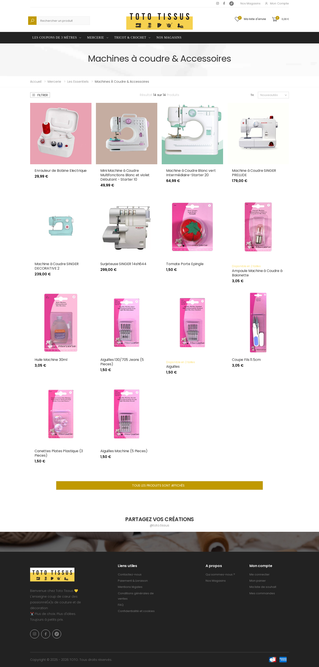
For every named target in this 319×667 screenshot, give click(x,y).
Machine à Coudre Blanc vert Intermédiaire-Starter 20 (191, 173)
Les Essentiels (78, 81)
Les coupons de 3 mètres (54, 37)
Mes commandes (262, 593)
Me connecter (259, 574)
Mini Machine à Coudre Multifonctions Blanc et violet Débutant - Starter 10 (125, 175)
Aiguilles (173, 366)
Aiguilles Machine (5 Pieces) (124, 451)
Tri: (252, 95)
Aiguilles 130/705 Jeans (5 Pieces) (122, 362)
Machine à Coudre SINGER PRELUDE (254, 173)
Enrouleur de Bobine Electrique (61, 170)
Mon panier (257, 581)
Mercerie (95, 37)
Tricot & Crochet (130, 37)
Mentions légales (130, 587)
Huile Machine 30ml (51, 359)
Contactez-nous (130, 574)
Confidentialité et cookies (136, 611)
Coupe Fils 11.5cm (246, 359)
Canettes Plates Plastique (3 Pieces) (59, 453)
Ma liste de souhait (262, 587)
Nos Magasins (250, 3)
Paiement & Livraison (133, 581)
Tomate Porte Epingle (185, 263)
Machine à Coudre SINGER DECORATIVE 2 (57, 266)
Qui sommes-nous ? (220, 574)
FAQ (121, 605)
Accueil (35, 81)
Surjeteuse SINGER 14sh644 (123, 263)
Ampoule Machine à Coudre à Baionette (257, 273)
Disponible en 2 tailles (246, 266)
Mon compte (277, 3)
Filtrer (40, 95)
